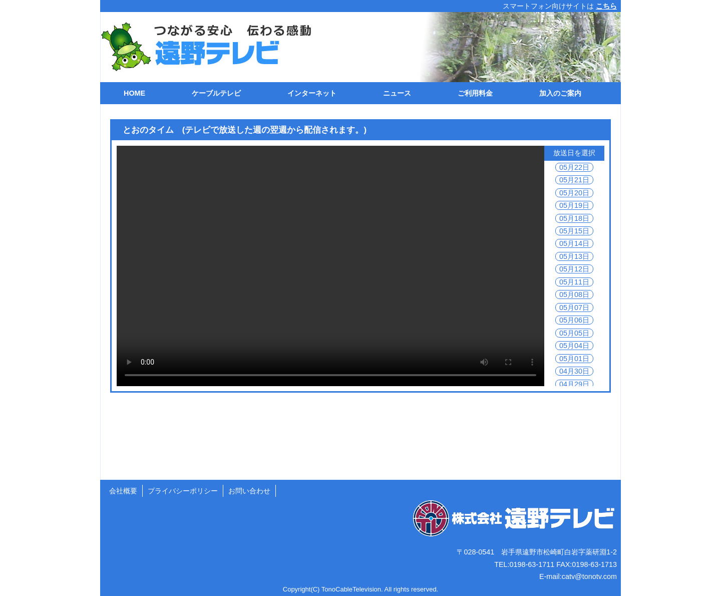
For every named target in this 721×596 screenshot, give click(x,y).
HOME (134, 93)
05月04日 (574, 346)
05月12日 (574, 269)
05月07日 (574, 308)
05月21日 (574, 180)
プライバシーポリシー (183, 491)
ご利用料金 (475, 93)
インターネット (311, 93)
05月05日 (574, 333)
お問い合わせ (249, 491)
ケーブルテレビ (216, 93)
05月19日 (574, 205)
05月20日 (574, 193)
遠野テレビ (201, 47)
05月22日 (574, 167)
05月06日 (574, 320)
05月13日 (574, 256)
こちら (606, 6)
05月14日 (574, 243)
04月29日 (574, 384)
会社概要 (123, 491)
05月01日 (574, 359)
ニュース (397, 93)
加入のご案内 (560, 93)
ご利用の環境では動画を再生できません (330, 266)
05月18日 (574, 218)
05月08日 (574, 294)
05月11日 (574, 282)
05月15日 (574, 231)
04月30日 (574, 371)
